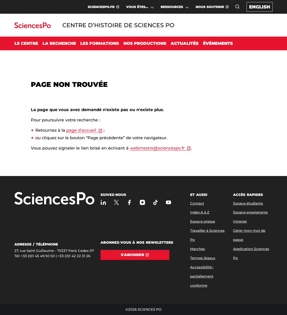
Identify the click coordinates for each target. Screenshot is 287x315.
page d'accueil (81, 130)
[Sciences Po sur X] (116, 202)
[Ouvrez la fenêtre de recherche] (237, 6)
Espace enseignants (250, 212)
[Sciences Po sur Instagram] (142, 202)
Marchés (197, 249)
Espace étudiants (248, 203)
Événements (218, 43)
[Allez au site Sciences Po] (32, 27)
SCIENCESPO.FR (101, 7)
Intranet (240, 221)
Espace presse (202, 221)
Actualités (185, 43)
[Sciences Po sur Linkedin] (103, 202)
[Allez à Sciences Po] (54, 199)
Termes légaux (202, 258)
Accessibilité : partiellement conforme (201, 276)
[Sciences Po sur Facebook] (129, 202)
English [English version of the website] (259, 7)
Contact (197, 203)
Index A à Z (199, 212)
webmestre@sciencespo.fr (157, 148)
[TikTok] (155, 202)
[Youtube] (168, 202)
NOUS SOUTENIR (210, 7)
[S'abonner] (135, 255)
